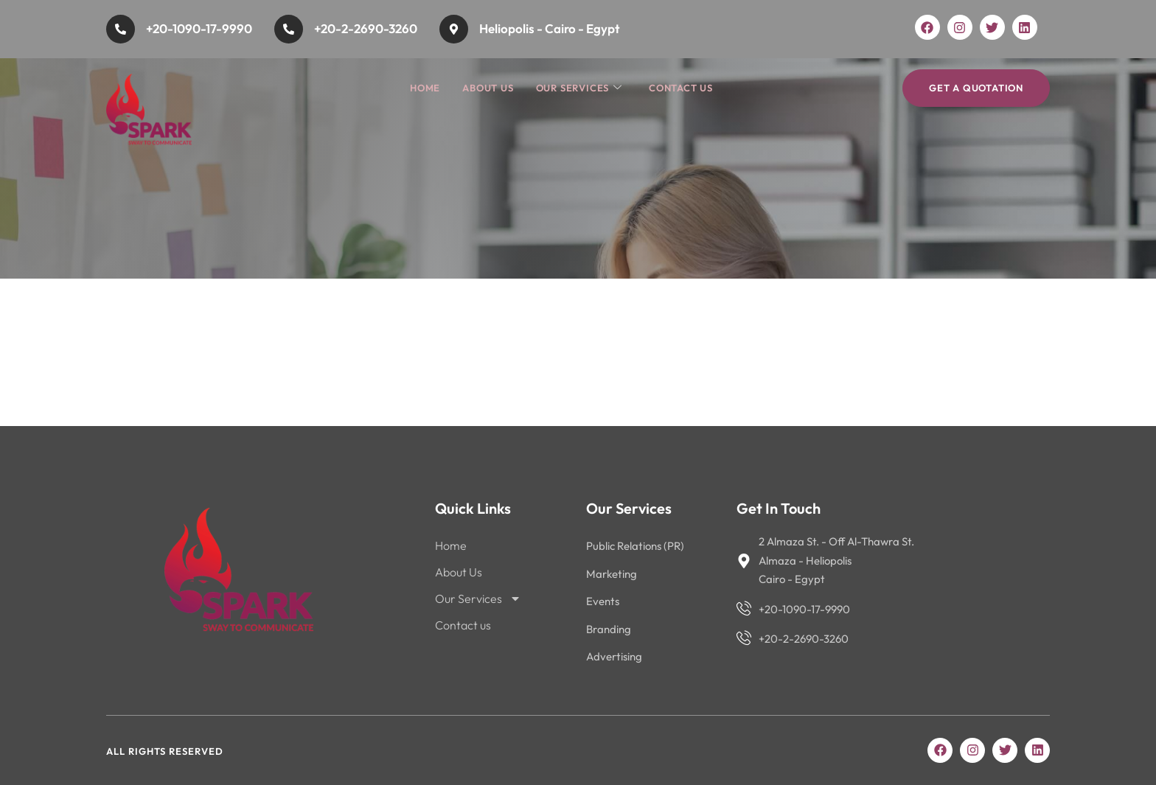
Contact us (681, 88)
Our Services (579, 88)
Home (425, 88)
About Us (487, 88)
